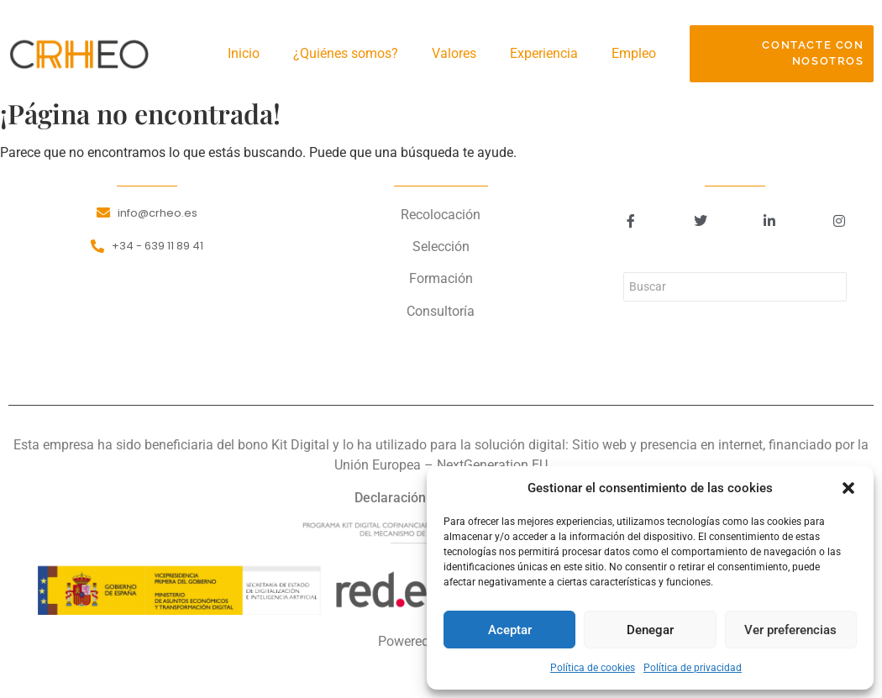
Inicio (244, 53)
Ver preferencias (790, 630)
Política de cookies (592, 668)
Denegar (650, 630)
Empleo (634, 53)
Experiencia (544, 53)
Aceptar (510, 630)
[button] (848, 488)
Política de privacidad (692, 668)
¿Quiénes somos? (345, 53)
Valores (454, 53)
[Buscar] (735, 287)
